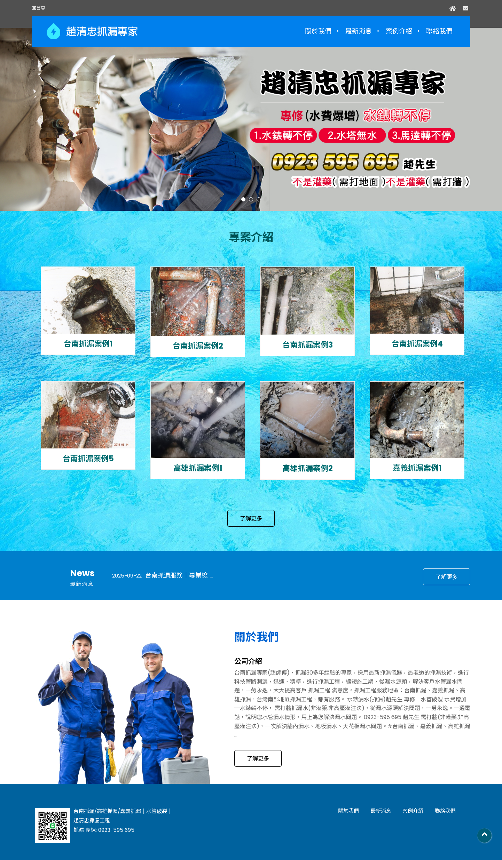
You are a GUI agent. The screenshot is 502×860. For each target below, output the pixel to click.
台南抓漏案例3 (307, 345)
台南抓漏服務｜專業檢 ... (162, 575)
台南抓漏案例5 (88, 459)
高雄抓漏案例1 (197, 468)
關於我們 (318, 31)
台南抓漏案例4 (417, 344)
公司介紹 (248, 661)
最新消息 (358, 31)
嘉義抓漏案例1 (417, 468)
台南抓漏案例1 (88, 344)
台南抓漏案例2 (198, 346)
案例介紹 (399, 31)
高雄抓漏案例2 (307, 468)
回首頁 (38, 8)
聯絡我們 (439, 31)
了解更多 (251, 519)
